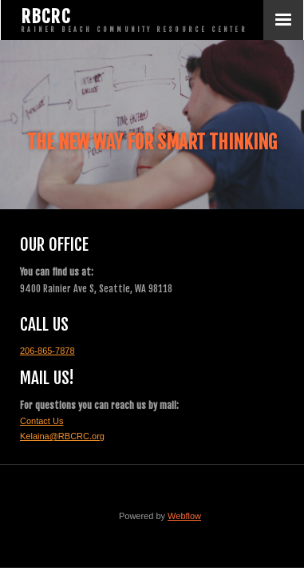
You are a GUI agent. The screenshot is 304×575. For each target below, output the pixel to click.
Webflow (184, 516)
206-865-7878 (47, 350)
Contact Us (41, 421)
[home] (132, 20)
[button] (283, 20)
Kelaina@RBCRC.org (62, 436)
